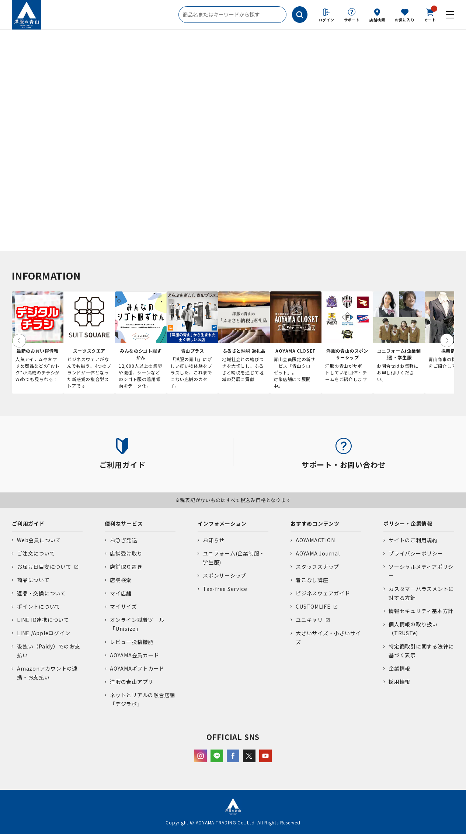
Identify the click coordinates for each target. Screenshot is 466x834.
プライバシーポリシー (416, 553)
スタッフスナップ (317, 566)
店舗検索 (377, 20)
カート (430, 14)
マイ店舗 (121, 593)
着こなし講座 (312, 580)
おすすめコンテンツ (315, 523)
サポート (352, 20)
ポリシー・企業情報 (407, 523)
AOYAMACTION (315, 540)
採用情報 (399, 681)
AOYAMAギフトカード (137, 668)
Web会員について (39, 540)
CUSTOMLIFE (313, 606)
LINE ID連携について (43, 619)
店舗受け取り (126, 553)
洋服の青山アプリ (131, 681)
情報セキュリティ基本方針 (421, 611)
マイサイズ (123, 606)
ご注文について (36, 553)
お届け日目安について (44, 566)
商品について (33, 580)
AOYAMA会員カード (134, 655)
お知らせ (214, 540)
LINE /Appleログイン (43, 633)
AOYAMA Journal (318, 553)
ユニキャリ (309, 619)
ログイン (326, 20)
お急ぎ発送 (123, 540)
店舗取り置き (126, 566)
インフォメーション (222, 523)
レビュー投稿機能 (131, 642)
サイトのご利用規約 (413, 540)
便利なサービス (124, 523)
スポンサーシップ (224, 575)
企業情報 (399, 668)
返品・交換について (41, 593)
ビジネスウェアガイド (323, 593)
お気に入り (405, 20)
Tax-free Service (225, 588)
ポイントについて (38, 606)
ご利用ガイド (28, 523)
